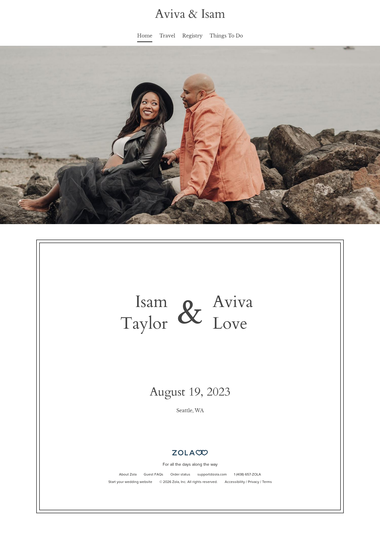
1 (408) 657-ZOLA (247, 474)
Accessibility (235, 482)
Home (144, 36)
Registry (192, 36)
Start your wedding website (130, 482)
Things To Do (226, 36)
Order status (180, 474)
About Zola (128, 474)
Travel (167, 36)
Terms (267, 482)
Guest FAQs (153, 474)
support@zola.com (212, 474)
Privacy (253, 482)
